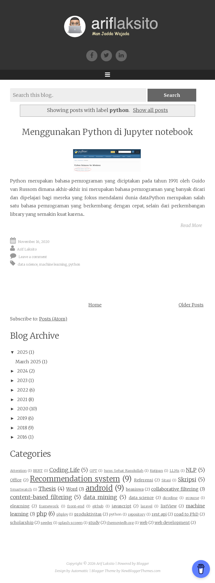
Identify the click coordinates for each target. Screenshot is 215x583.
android (99, 488)
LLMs (174, 470)
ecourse (192, 497)
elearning (20, 506)
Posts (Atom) (53, 319)
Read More (191, 225)
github (97, 506)
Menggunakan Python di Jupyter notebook (107, 132)
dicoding (170, 497)
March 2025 (28, 361)
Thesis (47, 488)
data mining (100, 497)
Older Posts (191, 305)
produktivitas (88, 514)
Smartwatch (21, 489)
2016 (22, 437)
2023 (22, 380)
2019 (22, 418)
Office (16, 480)
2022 (22, 390)
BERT (38, 470)
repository (136, 514)
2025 (22, 352)
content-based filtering (41, 497)
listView (169, 506)
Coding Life (64, 470)
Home (95, 305)
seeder (46, 522)
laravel (146, 506)
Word (72, 489)
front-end (75, 506)
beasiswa (135, 489)
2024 (22, 371)
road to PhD (186, 514)
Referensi (143, 480)
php (41, 513)
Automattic (79, 571)
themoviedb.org (120, 522)
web (144, 522)
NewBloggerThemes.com (140, 571)
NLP (191, 470)
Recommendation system (75, 478)
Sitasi (166, 480)
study (94, 522)
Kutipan (156, 470)
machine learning (53, 264)
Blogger (143, 563)
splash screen (70, 522)
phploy (62, 514)
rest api (159, 514)
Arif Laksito (27, 249)
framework (49, 506)
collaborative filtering (174, 489)
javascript (121, 506)
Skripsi (187, 479)
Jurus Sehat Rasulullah (123, 470)
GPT (93, 470)
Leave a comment (32, 257)
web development (172, 522)
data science (28, 264)
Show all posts (150, 110)
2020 (22, 408)
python (74, 264)
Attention (18, 470)
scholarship (22, 522)
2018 (22, 427)
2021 (22, 399)
